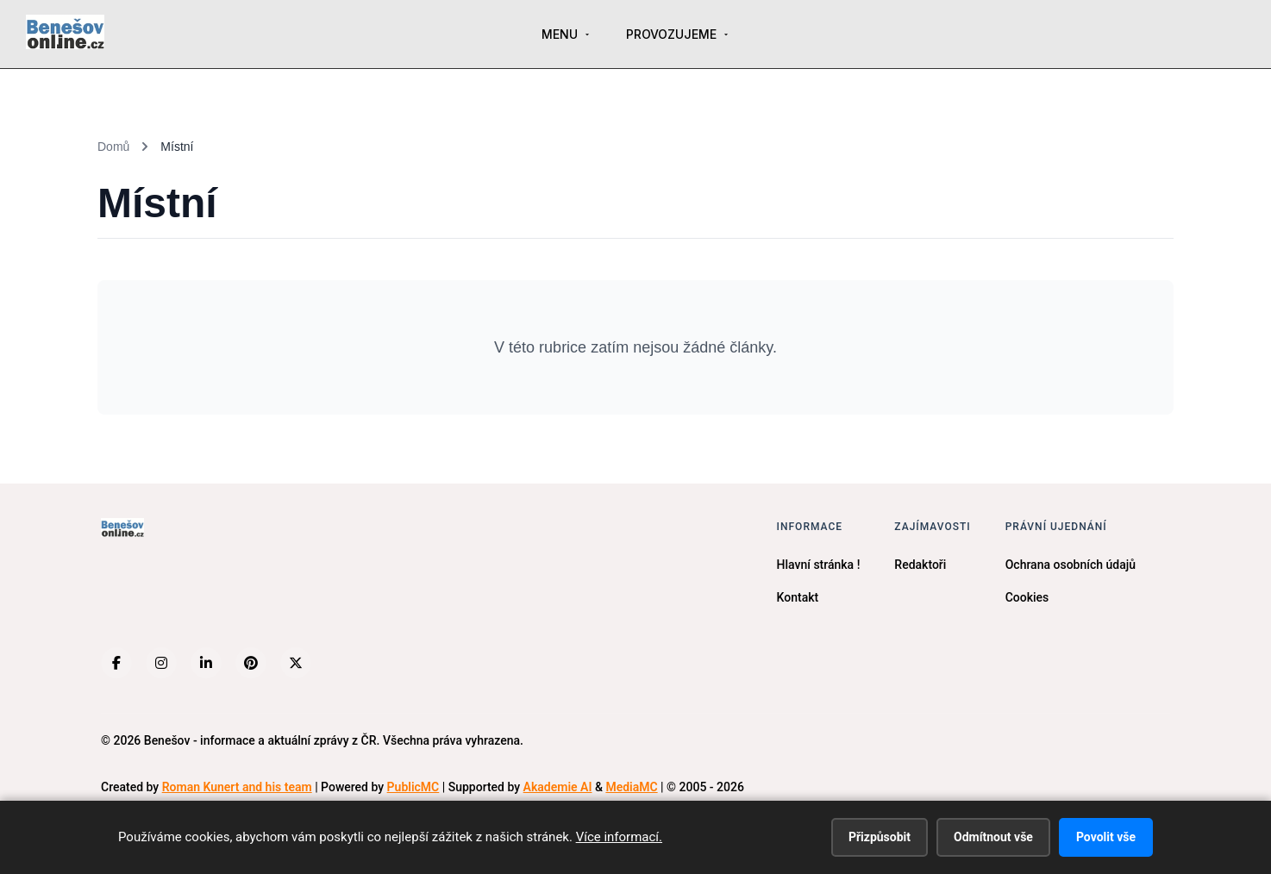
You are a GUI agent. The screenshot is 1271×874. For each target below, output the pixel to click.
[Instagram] (161, 662)
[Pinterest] (250, 662)
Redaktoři (920, 564)
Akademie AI (557, 787)
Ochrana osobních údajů (1070, 564)
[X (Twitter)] (295, 662)
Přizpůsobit (879, 837)
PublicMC (413, 787)
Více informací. (619, 837)
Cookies (1027, 597)
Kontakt (798, 597)
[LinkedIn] (206, 662)
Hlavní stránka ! (819, 564)
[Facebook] (116, 662)
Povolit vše (1106, 837)
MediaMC (631, 787)
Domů (113, 146)
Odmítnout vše (993, 837)
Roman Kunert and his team (237, 787)
